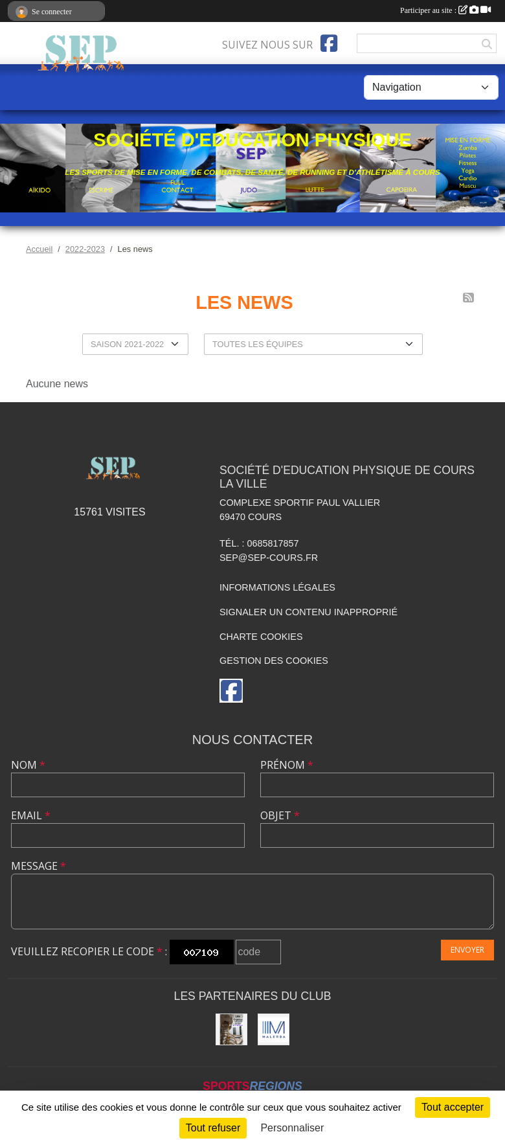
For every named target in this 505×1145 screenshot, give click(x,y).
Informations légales (277, 587)
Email (30, 815)
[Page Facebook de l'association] (328, 43)
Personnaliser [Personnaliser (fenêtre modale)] (292, 1127)
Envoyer (467, 949)
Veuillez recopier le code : (89, 951)
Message (38, 866)
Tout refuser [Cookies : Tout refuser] (213, 1127)
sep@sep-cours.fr (268, 557)
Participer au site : (445, 10)
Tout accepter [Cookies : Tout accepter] (452, 1107)
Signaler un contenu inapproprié (308, 612)
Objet (280, 815)
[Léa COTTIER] (231, 1029)
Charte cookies (260, 636)
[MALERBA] (273, 1029)
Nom (28, 765)
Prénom (286, 765)
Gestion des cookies (273, 660)
